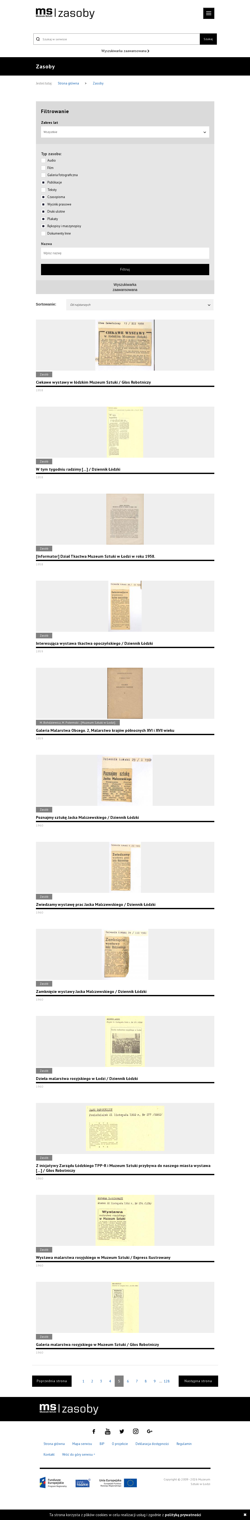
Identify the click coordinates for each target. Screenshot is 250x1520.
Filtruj (125, 269)
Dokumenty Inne (59, 233)
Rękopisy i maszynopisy (64, 226)
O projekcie (120, 1444)
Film (50, 168)
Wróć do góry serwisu (78, 1454)
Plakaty (52, 219)
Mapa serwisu (82, 1444)
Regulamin (184, 1444)
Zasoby (98, 83)
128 (167, 1381)
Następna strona (198, 1381)
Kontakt (49, 1454)
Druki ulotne (56, 211)
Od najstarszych (140, 305)
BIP (102, 1444)
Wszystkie (125, 132)
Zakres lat (49, 122)
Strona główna (69, 83)
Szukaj (208, 39)
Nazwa (46, 243)
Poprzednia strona (52, 1381)
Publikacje (54, 182)
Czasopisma (56, 197)
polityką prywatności (183, 1514)
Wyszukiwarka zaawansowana (124, 50)
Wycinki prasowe (59, 204)
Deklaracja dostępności (152, 1444)
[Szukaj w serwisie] (116, 39)
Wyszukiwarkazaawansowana (125, 287)
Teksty (52, 190)
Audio (51, 160)
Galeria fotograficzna (62, 175)
